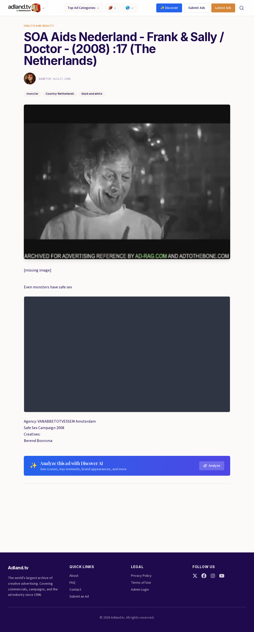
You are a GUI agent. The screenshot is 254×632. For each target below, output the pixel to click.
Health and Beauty (39, 26)
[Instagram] (212, 575)
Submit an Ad (79, 596)
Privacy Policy (141, 575)
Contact (75, 589)
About (73, 575)
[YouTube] (221, 575)
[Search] (241, 7)
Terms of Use (141, 582)
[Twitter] (194, 575)
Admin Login (140, 589)
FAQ (72, 582)
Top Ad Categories (83, 7)
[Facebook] (203, 575)
